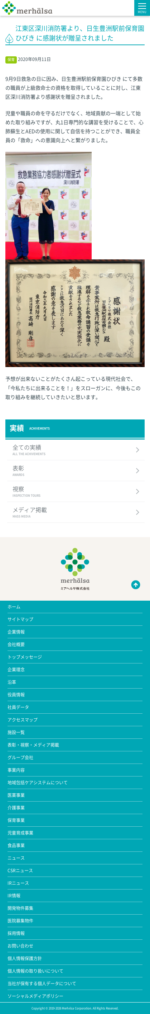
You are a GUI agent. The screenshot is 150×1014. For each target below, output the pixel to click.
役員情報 (16, 694)
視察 (76, 492)
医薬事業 (16, 795)
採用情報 (16, 933)
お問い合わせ (20, 946)
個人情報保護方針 (25, 958)
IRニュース (18, 883)
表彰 (76, 471)
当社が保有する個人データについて (42, 983)
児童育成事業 (20, 833)
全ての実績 (76, 450)
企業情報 (16, 632)
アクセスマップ (23, 720)
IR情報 (14, 895)
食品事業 (16, 845)
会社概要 (16, 644)
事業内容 (16, 770)
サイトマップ (20, 619)
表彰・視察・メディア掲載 (33, 745)
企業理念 (16, 669)
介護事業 (16, 807)
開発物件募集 (20, 908)
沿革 (12, 682)
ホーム (14, 607)
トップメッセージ (25, 657)
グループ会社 (20, 757)
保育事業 (16, 820)
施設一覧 (16, 732)
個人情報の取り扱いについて (35, 971)
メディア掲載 (76, 512)
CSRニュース (20, 870)
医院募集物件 (20, 920)
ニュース (16, 858)
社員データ (18, 707)
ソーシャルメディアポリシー (35, 996)
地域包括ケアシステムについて (38, 782)
